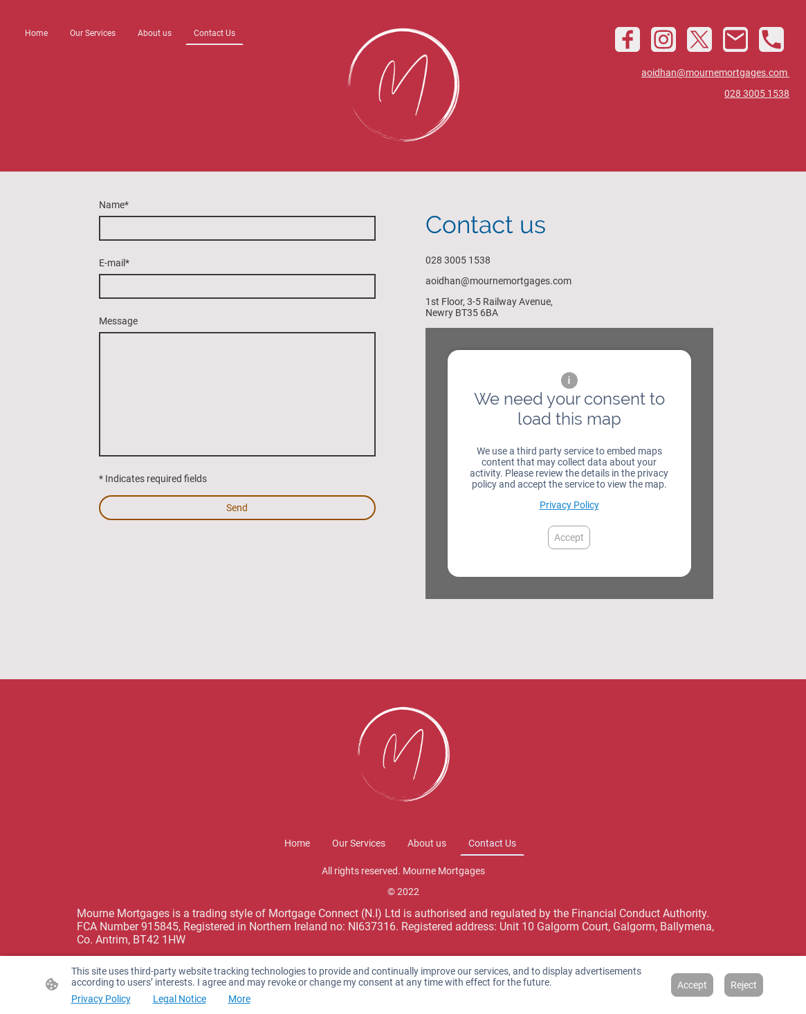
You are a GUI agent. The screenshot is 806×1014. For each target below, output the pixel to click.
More (239, 998)
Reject (744, 984)
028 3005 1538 (756, 93)
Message (118, 320)
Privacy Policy (569, 504)
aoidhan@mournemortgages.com (715, 72)
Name (114, 204)
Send (237, 507)
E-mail (114, 262)
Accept (569, 537)
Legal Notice (179, 998)
